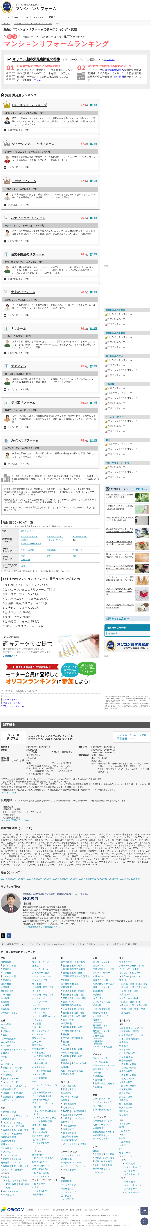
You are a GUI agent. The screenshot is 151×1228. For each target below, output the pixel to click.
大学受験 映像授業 (70, 983)
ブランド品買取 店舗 (42, 1121)
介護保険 (123, 1100)
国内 (36, 1183)
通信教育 (65, 1059)
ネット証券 (6, 1024)
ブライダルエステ (101, 1098)
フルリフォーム (10, 699)
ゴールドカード (10, 1082)
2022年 (21, 879)
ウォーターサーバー (41, 962)
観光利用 (38, 1194)
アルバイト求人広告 (102, 1046)
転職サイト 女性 (100, 980)
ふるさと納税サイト (41, 1009)
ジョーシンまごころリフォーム (33, 143)
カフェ (35, 1089)
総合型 (37, 1107)
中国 (145, 987)
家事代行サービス (40, 973)
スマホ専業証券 (8, 1038)
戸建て (19, 1115)
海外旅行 (49, 1158)
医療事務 (72, 1104)
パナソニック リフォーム (28, 218)
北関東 (15, 1180)
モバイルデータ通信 (128, 969)
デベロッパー (77, 550)
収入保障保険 (127, 1078)
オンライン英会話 (69, 1096)
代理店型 (7, 969)
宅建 (65, 1107)
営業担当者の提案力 (55, 536)
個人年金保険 (125, 1107)
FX (2, 1060)
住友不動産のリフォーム (28, 254)
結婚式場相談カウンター (104, 1132)
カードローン (7, 1064)
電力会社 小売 (39, 1139)
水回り (24, 566)
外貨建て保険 (125, 1096)
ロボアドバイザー (9, 1100)
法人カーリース (100, 1058)
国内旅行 (38, 1158)
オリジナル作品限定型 (45, 1110)
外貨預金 (5, 1053)
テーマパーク (99, 1172)
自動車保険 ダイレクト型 (131, 1028)
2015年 (82, 879)
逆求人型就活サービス (103, 969)
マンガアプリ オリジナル (44, 1118)
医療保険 (5, 1002)
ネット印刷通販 (100, 1061)
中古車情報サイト (40, 1049)
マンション (8, 1115)
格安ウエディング (101, 1124)
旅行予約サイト (39, 1154)
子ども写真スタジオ (41, 1096)
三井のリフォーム (24, 181)
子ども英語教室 (68, 1086)
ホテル (35, 1187)
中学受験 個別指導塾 (71, 1031)
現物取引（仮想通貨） (13, 1093)
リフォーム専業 (27, 550)
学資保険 (5, 1009)
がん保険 (5, 1005)
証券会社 (7, 1031)
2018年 (56, 879)
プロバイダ (124, 980)
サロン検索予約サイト (103, 1109)
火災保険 (5, 987)
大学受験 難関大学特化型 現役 (75, 976)
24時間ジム (66, 1159)
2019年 (47, 879)
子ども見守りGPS (41, 1143)
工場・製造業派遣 (101, 1009)
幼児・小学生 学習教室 (72, 1070)
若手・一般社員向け (104, 1083)
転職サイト (98, 976)
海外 (43, 1183)
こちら (110, 59)
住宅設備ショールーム (11, 1148)
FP (64, 1104)
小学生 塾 (65, 1045)
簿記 (71, 1107)
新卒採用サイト (100, 1026)
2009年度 (135, 879)
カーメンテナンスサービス (45, 1085)
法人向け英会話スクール (72, 1140)
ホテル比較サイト (40, 1165)
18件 (93, 105)
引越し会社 (37, 1027)
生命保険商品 (125, 1071)
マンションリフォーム (13, 706)
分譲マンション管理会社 (12, 1126)
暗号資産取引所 (8, 1089)
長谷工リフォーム (23, 402)
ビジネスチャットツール (104, 1065)
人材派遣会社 (99, 1042)
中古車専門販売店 (42, 1056)
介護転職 (97, 994)
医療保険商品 (125, 1060)
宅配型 (37, 1023)
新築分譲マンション (10, 1162)
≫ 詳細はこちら (8, 792)
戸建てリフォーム (11, 702)
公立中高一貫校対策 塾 (72, 1038)
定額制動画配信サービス (44, 1092)
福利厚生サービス (40, 1136)
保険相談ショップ (9, 1012)
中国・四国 (23, 1184)
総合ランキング (27, 531)
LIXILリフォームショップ (29, 105)
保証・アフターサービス (31, 543)
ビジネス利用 (40, 1191)
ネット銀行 (6, 1046)
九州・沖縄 (25, 560)
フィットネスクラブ (70, 1155)
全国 (110, 1165)
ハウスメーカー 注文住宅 (12, 1170)
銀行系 (6, 1067)
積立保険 (123, 1115)
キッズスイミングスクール (73, 1166)
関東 (23, 556)
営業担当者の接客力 (29, 536)
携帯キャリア (125, 962)
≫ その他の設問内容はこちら (15, 820)
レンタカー (37, 1034)
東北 (8, 1180)
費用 (108, 440)
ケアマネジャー (81, 1115)
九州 (26, 1130)
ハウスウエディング (102, 1121)
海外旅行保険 (7, 991)
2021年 (30, 879)
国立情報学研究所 (114, 70)
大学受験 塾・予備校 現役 (73, 962)
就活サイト (98, 965)
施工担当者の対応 (79, 536)
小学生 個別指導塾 (70, 1052)
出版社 (37, 1114)
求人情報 (106, 1210)
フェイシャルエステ (102, 1102)
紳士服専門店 (67, 1188)
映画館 (96, 1150)
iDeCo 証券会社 (8, 1042)
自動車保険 (6, 962)
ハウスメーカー (10, 1191)
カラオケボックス (101, 1169)
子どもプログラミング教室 (73, 1144)
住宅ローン (6, 1057)
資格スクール (67, 1122)
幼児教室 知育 (67, 1074)
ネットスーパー (39, 998)
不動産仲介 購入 (8, 1119)
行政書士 (67, 1115)
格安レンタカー (39, 1038)
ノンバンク (16, 1067)
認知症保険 (124, 1093)
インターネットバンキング (13, 1049)
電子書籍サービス (40, 1099)
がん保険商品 (125, 1082)
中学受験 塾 (66, 1023)
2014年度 (91, 879)
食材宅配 (36, 983)
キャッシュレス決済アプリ (13, 1086)
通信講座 (65, 1100)
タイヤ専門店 (67, 1199)
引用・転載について (91, 1210)
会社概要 (30, 1210)
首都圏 (6, 1130)
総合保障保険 (125, 1104)
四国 (123, 991)
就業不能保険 (125, 1089)
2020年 (38, 879)
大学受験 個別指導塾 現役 (73, 969)
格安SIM (125, 976)
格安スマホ (137, 976)
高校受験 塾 (66, 987)
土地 (26, 1115)
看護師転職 (98, 991)
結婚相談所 (98, 1128)
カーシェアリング (40, 1031)
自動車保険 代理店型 (129, 1031)
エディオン (18, 366)
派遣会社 (97, 1005)
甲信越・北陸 (78, 994)
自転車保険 (6, 983)
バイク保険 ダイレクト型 (131, 1035)
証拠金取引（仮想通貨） (14, 1096)
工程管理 (24, 540)
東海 (48, 556)
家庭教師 (65, 1067)
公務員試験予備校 (69, 1136)
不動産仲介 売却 (8, 1112)
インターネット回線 (128, 998)
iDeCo (122, 1138)
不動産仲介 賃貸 (8, 1137)
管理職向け (100, 1080)
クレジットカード (9, 1071)
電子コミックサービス (43, 1103)
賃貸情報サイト (8, 1141)
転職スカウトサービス (103, 983)
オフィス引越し (39, 1125)
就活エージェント (101, 962)
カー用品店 (66, 1196)
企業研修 (97, 1072)
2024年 (4, 879)
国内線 (37, 1172)
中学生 (75, 1063)
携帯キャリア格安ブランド (132, 965)
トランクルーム (39, 1012)
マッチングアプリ (101, 1139)
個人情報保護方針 (60, 1210)
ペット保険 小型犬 (128, 1053)
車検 (34, 1081)
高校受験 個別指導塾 (71, 1005)
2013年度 (102, 879)
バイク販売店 (38, 1067)
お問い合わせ (75, 1210)
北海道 (66, 991)
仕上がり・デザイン (55, 540)
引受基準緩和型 (128, 1067)
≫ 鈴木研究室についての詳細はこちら (41, 927)
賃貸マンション (8, 1144)
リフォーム (6, 1151)
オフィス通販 (38, 1128)
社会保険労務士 (79, 1111)
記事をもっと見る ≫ (117, 618)
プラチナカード (131, 1174)
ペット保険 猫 (126, 1057)
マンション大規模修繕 (11, 1133)
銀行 (5, 1035)
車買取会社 (37, 1045)
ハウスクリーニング (41, 976)
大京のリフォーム (23, 292)
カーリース (37, 1041)
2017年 (64, 879)
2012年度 (113, 879)
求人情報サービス (101, 1016)
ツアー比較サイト (40, 1176)
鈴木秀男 (119, 76)
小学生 (83, 1063)
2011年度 (124, 879)
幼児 (65, 1089)
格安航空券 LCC (40, 1169)
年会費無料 (8, 1075)
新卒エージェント (101, 1032)
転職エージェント (101, 987)
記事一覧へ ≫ (141, 489)
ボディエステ (99, 1106)
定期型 (133, 1064)
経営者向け (100, 1076)
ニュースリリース (43, 1210)
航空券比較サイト (40, 1162)
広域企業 (125, 994)
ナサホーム (18, 328)
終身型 (124, 1064)
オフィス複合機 (39, 1132)
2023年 (12, 879)
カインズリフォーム (24, 440)
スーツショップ (68, 1192)
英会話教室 (66, 1093)
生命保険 (5, 998)
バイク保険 (6, 973)
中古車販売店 (38, 1052)
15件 (93, 181)
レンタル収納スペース (45, 1016)
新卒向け (99, 1087)
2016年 (73, 879)
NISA (3, 1028)
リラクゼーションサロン (72, 1162)
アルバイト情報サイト (103, 973)
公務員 (66, 1118)
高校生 (66, 1063)
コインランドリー (40, 980)
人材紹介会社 (99, 1037)
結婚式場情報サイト (102, 1135)
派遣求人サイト (100, 1012)
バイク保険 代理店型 (129, 1038)
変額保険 (123, 1111)
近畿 (74, 556)
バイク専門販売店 (42, 1070)
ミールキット (38, 991)
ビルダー (7, 1177)
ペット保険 (6, 994)
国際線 (46, 1172)
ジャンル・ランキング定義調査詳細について (131, 737)
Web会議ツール (100, 1069)
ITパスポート (78, 1118)
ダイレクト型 (9, 965)
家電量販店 (51, 550)
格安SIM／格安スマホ (129, 973)
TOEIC (66, 1111)
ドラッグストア (68, 1185)
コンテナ (38, 1020)
